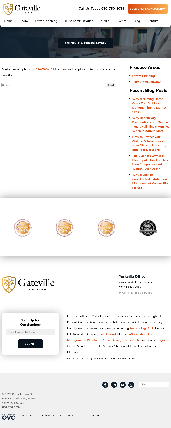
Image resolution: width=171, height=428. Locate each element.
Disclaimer (75, 416)
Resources (29, 416)
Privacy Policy (52, 416)
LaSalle (132, 334)
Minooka (145, 334)
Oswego (117, 340)
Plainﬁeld (93, 340)
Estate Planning (46, 21)
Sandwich (132, 340)
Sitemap (95, 416)
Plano (106, 340)
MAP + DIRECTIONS (136, 292)
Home (8, 21)
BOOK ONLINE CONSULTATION (148, 8)
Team (24, 21)
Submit (30, 344)
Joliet (101, 334)
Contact (152, 21)
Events (121, 21)
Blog (137, 21)
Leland (111, 334)
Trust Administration (79, 21)
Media (105, 21)
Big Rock (147, 328)
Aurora (135, 328)
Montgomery (76, 340)
